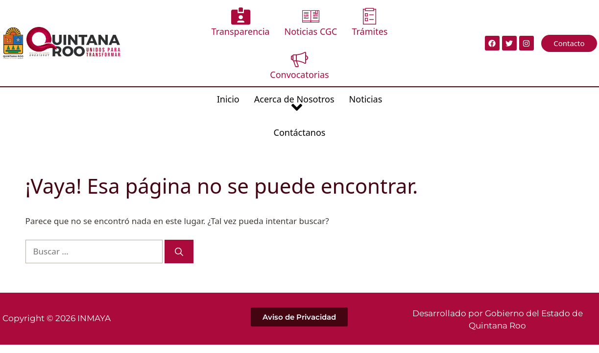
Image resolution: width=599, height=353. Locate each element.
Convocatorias (394, 22)
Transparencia (203, 22)
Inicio (195, 56)
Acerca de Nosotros (261, 62)
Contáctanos (389, 56)
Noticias (332, 56)
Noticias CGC (273, 22)
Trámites (333, 22)
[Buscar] (179, 185)
